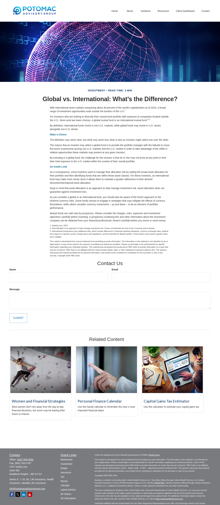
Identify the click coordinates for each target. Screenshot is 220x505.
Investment (66, 464)
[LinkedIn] (23, 494)
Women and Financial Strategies (38, 401)
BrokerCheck (154, 455)
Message (14, 289)
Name (12, 269)
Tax (62, 476)
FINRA (157, 483)
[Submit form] (18, 318)
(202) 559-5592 (25, 459)
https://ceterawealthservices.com (169, 499)
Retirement (66, 459)
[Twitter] (17, 494)
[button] (115, 10)
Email (115, 269)
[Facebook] (11, 494)
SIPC (163, 483)
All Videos (66, 494)
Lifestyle (65, 485)
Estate (64, 468)
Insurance (66, 472)
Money (64, 481)
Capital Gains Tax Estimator (167, 401)
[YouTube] (30, 494)
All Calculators (68, 498)
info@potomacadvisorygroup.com (27, 488)
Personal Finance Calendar (100, 401)
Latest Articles (68, 489)
